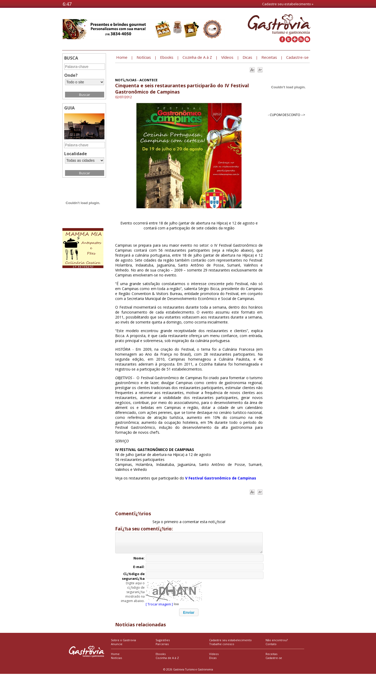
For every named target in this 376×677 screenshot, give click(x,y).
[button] (188, 615)
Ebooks (161, 657)
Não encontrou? (277, 643)
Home (115, 657)
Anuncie (116, 647)
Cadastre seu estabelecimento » (287, 4)
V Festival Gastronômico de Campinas (220, 478)
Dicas (212, 661)
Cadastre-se (274, 661)
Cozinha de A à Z (167, 661)
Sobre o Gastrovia (123, 643)
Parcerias (162, 647)
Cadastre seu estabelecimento (230, 643)
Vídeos (214, 657)
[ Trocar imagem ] (159, 607)
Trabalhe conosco (221, 647)
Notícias (116, 661)
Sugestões (163, 643)
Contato (271, 647)
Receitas (271, 657)
